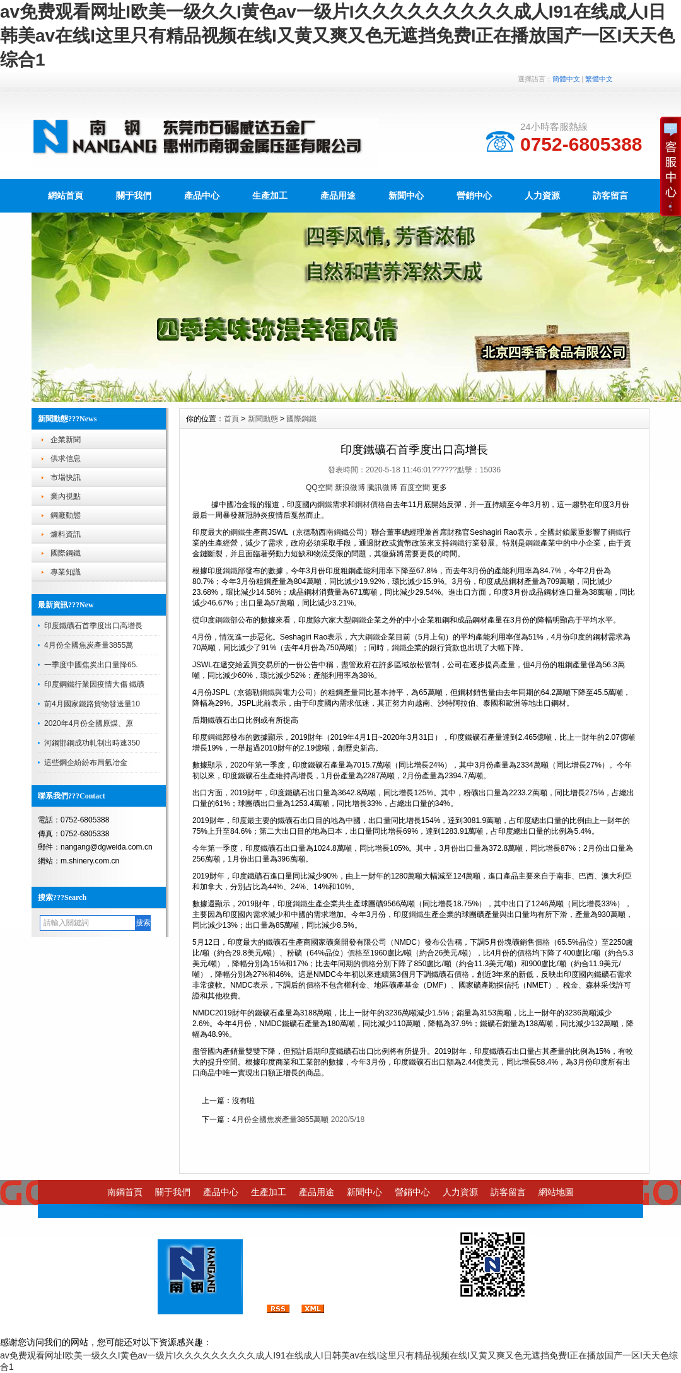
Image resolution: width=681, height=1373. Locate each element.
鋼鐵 (324, 504)
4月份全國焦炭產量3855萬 (88, 645)
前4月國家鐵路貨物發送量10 (92, 703)
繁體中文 (599, 79)
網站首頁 (65, 195)
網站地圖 (556, 1192)
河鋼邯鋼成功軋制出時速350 (92, 743)
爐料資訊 (65, 534)
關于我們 (133, 195)
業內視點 (65, 496)
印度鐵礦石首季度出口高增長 (93, 625)
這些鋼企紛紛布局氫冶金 (85, 762)
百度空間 (415, 487)
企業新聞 (65, 439)
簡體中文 (566, 79)
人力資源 (542, 195)
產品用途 (338, 195)
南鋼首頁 (125, 1192)
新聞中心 (406, 195)
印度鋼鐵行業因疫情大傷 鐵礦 (94, 684)
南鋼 (333, 532)
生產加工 (270, 195)
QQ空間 (319, 487)
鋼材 (362, 504)
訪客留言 (508, 1192)
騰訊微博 (382, 487)
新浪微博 (350, 487)
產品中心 (201, 195)
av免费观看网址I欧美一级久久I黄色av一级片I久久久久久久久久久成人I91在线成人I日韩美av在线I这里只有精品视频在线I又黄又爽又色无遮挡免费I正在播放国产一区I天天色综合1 (337, 35)
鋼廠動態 (65, 515)
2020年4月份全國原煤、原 (88, 723)
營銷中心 (474, 195)
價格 (377, 504)
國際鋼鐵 (65, 553)
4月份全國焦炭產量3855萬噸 (280, 1119)
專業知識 (65, 572)
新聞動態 (263, 418)
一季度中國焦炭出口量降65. (91, 664)
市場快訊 (65, 477)
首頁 (231, 418)
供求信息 (65, 458)
